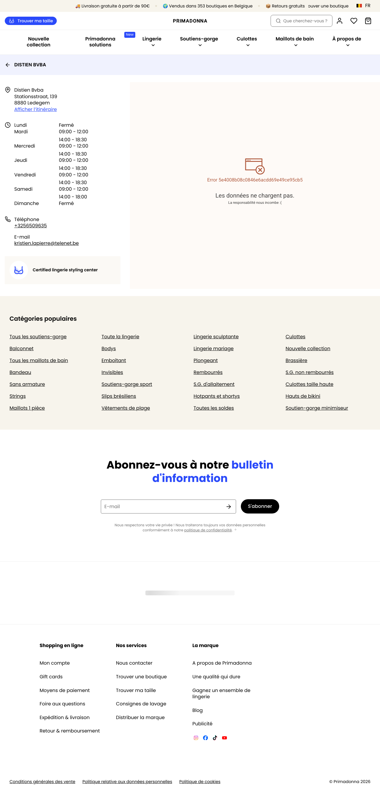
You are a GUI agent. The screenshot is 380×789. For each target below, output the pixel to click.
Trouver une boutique (141, 677)
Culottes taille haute (310, 384)
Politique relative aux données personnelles (127, 782)
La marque (205, 645)
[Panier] (368, 21)
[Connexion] (339, 21)
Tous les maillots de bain (39, 360)
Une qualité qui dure (216, 677)
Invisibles (112, 372)
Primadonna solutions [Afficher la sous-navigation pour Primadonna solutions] (109, 40)
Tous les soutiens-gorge (38, 336)
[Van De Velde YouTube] (224, 738)
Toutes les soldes (214, 408)
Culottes (296, 336)
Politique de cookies (199, 782)
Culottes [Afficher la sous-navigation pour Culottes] (247, 41)
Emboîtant (114, 360)
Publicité (202, 724)
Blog (197, 710)
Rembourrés (208, 372)
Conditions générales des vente (42, 782)
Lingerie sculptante (216, 336)
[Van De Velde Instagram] (196, 738)
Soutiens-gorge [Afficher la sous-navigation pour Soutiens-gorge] (199, 41)
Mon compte (55, 663)
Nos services (131, 645)
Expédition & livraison (64, 717)
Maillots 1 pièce (27, 408)
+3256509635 (30, 225)
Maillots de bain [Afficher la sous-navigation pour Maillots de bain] (295, 41)
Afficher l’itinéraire (35, 109)
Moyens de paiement (65, 690)
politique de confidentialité (208, 530)
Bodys (109, 348)
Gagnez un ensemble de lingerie (221, 693)
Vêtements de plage (126, 408)
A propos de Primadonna (222, 663)
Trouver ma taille (31, 21)
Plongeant (206, 360)
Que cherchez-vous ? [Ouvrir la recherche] (301, 21)
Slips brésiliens (119, 396)
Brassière (296, 360)
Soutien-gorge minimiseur (317, 408)
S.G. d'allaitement (214, 384)
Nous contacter (134, 663)
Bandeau (20, 372)
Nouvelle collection (39, 41)
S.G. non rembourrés (310, 372)
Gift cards (51, 677)
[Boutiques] (323, 6)
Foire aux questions (62, 704)
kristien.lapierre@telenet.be (46, 243)
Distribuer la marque (140, 717)
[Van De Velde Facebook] (205, 738)
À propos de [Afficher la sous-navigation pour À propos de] (346, 41)
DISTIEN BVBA (25, 64)
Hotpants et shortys (217, 396)
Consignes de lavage (141, 704)
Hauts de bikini (303, 396)
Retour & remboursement (70, 731)
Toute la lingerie (120, 336)
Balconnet (22, 348)
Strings (18, 396)
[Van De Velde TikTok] (215, 738)
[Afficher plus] (235, 530)
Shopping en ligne (61, 645)
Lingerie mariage (214, 348)
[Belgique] (365, 5)
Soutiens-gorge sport (127, 384)
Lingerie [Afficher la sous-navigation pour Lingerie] (151, 41)
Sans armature (27, 384)
